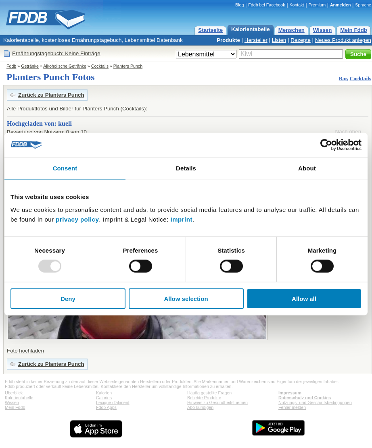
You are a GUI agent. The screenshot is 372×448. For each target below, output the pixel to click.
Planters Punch (127, 66)
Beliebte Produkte (204, 397)
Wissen (322, 30)
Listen (279, 40)
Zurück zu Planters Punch (51, 95)
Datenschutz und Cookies (304, 397)
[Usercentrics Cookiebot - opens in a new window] (326, 145)
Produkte (228, 40)
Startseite (210, 30)
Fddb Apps (106, 407)
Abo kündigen (200, 407)
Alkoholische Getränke (64, 66)
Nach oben (348, 132)
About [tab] (307, 168)
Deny (68, 298)
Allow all (304, 298)
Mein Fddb (353, 30)
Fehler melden (292, 407)
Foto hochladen (25, 351)
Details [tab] (186, 168)
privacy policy (77, 219)
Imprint (181, 219)
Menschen (291, 30)
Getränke (30, 66)
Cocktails (100, 66)
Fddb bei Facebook (266, 4)
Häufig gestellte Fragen (209, 392)
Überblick (14, 392)
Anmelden (340, 4)
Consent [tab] (65, 168)
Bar (343, 78)
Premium (317, 4)
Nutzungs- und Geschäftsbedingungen (315, 402)
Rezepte (300, 40)
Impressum (289, 392)
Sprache (363, 4)
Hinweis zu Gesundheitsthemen (217, 402)
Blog (239, 4)
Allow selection (186, 298)
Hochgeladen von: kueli (39, 123)
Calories (104, 397)
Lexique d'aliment (113, 402)
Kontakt (296, 4)
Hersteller (256, 40)
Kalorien (104, 392)
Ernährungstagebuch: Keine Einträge (56, 53)
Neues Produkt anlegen (343, 40)
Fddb (11, 66)
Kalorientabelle (250, 29)
